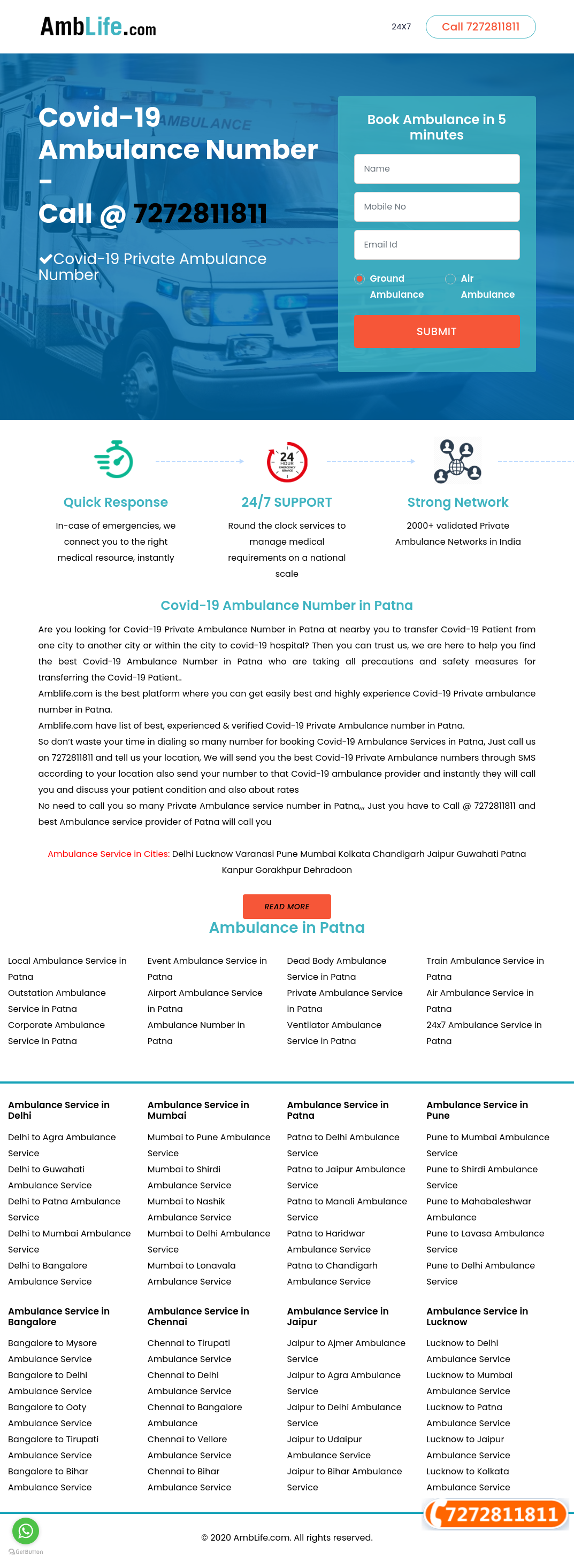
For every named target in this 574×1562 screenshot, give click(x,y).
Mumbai (318, 854)
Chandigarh (399, 854)
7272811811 (200, 214)
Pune (287, 854)
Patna (513, 854)
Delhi (183, 854)
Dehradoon (328, 870)
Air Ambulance (488, 286)
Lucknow (214, 854)
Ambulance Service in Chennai (198, 1316)
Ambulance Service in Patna (338, 1110)
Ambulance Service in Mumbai (198, 1110)
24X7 (401, 26)
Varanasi (254, 854)
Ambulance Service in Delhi (59, 1110)
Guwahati (478, 854)
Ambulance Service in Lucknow (477, 1316)
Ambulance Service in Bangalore (59, 1316)
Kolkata (354, 854)
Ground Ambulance (397, 286)
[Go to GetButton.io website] (26, 1551)
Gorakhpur (278, 870)
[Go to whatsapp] (25, 1531)
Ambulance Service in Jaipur (338, 1316)
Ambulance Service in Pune (477, 1110)
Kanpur (237, 870)
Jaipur (440, 854)
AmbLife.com (262, 1538)
